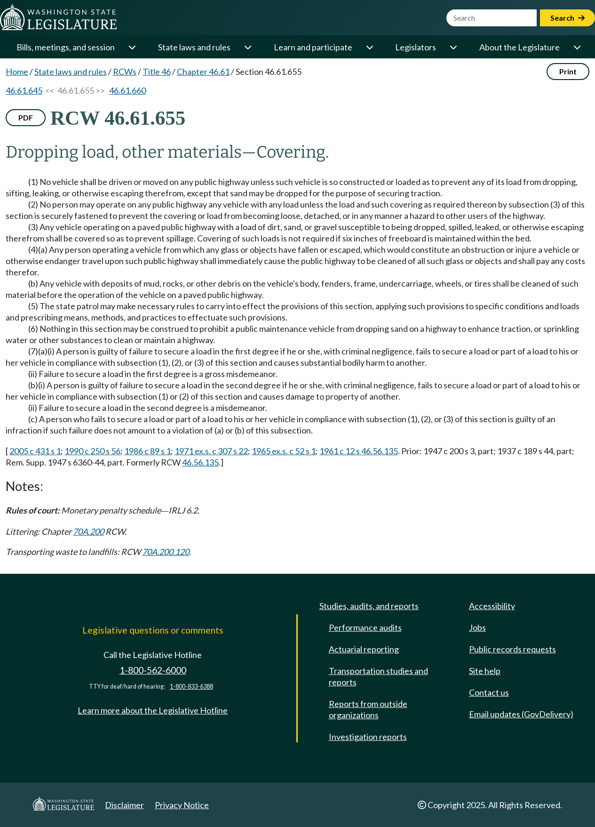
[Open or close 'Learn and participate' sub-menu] (369, 47)
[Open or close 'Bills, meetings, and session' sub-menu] (132, 47)
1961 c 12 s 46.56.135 (358, 451)
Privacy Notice (182, 805)
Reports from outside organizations (368, 709)
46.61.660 (127, 90)
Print (568, 71)
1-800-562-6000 (152, 670)
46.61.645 (24, 90)
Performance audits (365, 627)
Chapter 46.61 (203, 71)
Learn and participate (313, 47)
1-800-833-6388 (191, 686)
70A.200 (88, 531)
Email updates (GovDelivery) (521, 714)
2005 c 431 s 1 (35, 451)
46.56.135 (200, 462)
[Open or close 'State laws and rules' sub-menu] (247, 47)
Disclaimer (124, 805)
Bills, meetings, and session (65, 47)
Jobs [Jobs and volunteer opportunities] (477, 627)
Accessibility (492, 606)
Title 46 (157, 71)
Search (567, 17)
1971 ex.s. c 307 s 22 (211, 451)
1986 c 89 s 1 (147, 451)
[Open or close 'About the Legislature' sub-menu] (577, 47)
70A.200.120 (165, 551)
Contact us (489, 692)
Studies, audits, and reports (369, 606)
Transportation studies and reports (378, 676)
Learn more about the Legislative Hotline (153, 710)
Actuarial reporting (364, 649)
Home (17, 71)
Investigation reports (368, 736)
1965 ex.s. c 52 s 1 (284, 451)
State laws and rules (194, 47)
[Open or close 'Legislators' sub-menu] (453, 47)
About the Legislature (519, 47)
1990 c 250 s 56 (92, 451)
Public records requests (512, 649)
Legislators (415, 47)
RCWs (124, 71)
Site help (484, 671)
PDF (25, 117)
